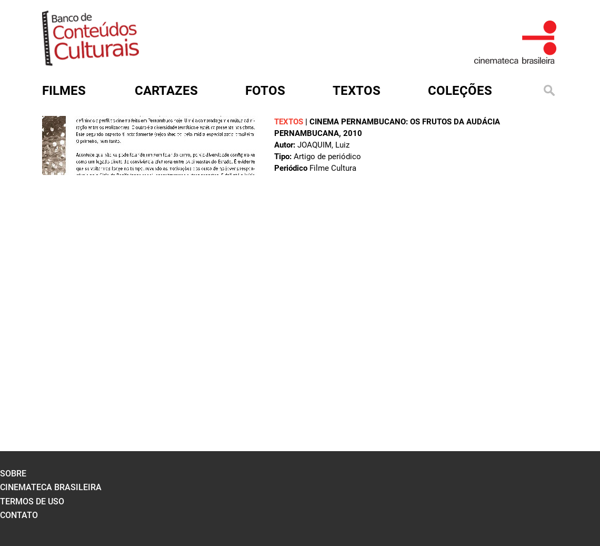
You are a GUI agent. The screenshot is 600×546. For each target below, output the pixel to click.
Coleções (460, 90)
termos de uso (32, 501)
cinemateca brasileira (51, 487)
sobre (13, 474)
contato (19, 515)
